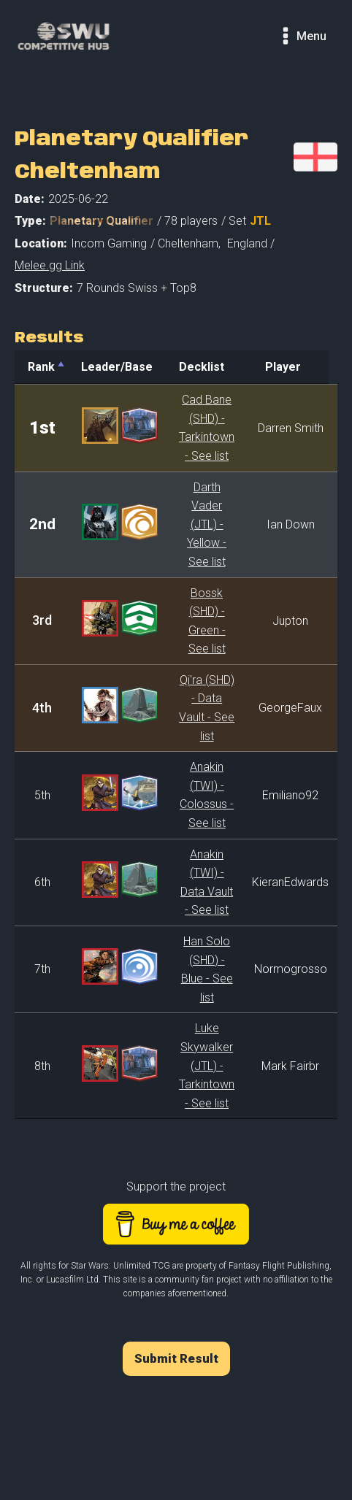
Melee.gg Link (50, 265)
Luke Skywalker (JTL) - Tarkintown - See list (210, 1065)
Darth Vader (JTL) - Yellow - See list (210, 524)
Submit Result (176, 1358)
